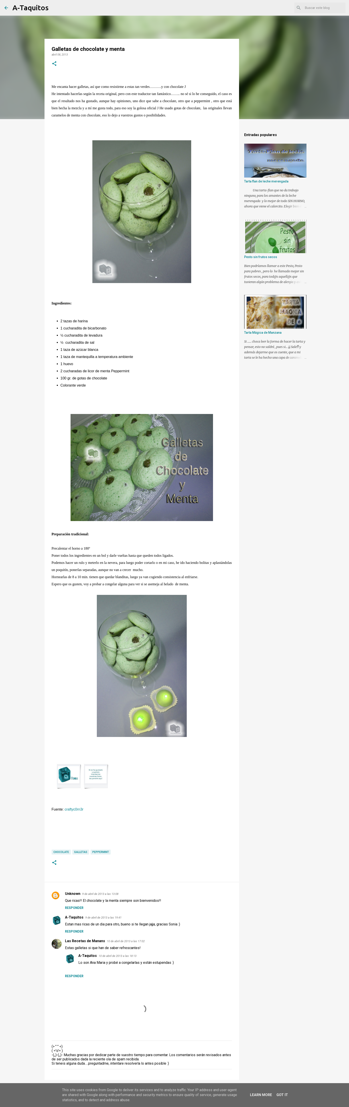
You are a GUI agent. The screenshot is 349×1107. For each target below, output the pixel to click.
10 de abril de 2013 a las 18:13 (117, 956)
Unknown (72, 894)
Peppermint (100, 852)
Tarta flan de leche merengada (266, 181)
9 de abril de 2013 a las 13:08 (100, 894)
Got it (282, 1095)
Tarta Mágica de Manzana (263, 332)
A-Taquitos (30, 8)
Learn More (261, 1095)
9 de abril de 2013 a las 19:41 (103, 917)
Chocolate (61, 852)
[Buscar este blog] (322, 7)
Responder (74, 908)
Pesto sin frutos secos (260, 257)
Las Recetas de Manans (85, 941)
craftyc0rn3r (74, 809)
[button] (54, 64)
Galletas (80, 852)
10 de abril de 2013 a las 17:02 (126, 941)
